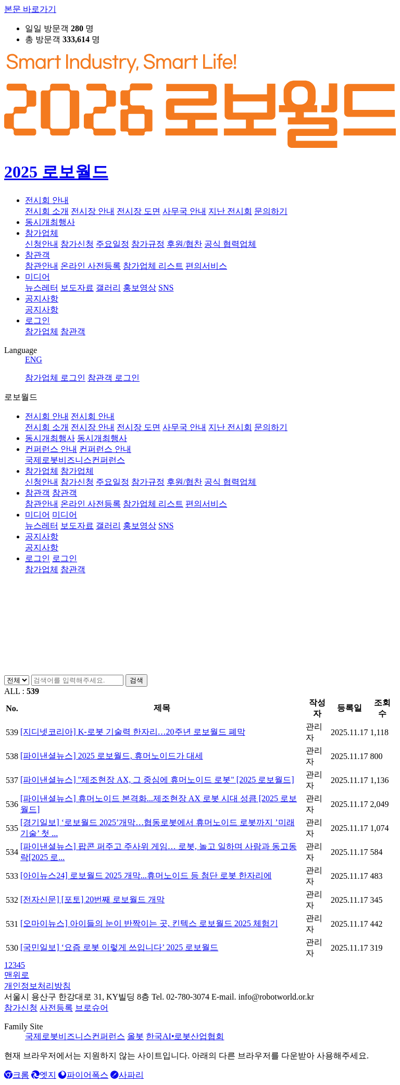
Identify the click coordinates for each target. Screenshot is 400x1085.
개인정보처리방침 (37, 985)
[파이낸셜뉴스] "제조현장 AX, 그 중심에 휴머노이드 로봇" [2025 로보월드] (157, 779)
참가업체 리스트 (153, 265)
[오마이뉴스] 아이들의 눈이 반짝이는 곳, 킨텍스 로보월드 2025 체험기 (149, 923)
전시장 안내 (93, 211)
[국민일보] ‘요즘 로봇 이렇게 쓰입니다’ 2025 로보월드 (119, 947)
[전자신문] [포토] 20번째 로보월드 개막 (92, 899)
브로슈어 (91, 1007)
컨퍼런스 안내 (51, 449)
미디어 (37, 276)
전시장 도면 (138, 211)
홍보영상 (139, 287)
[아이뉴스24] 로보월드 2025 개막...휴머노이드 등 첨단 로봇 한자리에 (146, 875)
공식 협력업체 (230, 243)
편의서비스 (206, 265)
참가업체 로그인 (55, 377)
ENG (33, 359)
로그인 (37, 320)
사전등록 (56, 1007)
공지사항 (41, 298)
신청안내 (41, 243)
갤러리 (108, 287)
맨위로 (16, 974)
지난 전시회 (230, 211)
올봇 (135, 1036)
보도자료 (77, 287)
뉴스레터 (41, 287)
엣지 (43, 1074)
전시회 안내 (47, 200)
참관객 (37, 254)
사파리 (127, 1074)
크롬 (16, 1074)
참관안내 (41, 265)
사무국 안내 (184, 211)
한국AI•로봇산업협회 (185, 1036)
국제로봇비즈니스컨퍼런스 (75, 1036)
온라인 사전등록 (90, 265)
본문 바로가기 (30, 9)
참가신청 (77, 243)
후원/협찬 (184, 243)
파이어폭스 (83, 1074)
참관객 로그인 (114, 377)
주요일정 (112, 243)
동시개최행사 (50, 222)
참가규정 (148, 243)
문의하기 (271, 211)
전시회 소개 (47, 211)
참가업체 (41, 233)
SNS (165, 287)
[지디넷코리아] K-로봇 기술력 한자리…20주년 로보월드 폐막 (132, 731)
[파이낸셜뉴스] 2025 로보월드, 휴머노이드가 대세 (111, 755)
